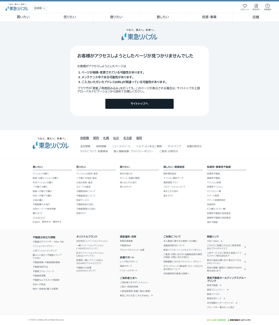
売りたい (70, 17)
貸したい (163, 17)
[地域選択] (40, 8)
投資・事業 (209, 17)
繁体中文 (46, 222)
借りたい (116, 17)
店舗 (256, 17)
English (36, 222)
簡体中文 (57, 222)
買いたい (23, 17)
